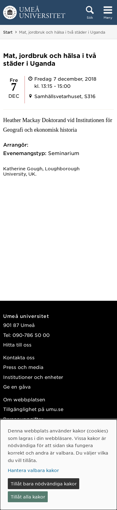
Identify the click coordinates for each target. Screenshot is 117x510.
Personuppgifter (23, 419)
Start (7, 32)
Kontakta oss (19, 357)
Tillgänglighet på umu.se (33, 409)
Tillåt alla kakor (28, 496)
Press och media (23, 367)
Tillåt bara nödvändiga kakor (44, 483)
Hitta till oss (17, 344)
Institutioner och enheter (33, 377)
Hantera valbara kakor (33, 470)
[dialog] (58, 464)
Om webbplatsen (24, 399)
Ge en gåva (17, 387)
